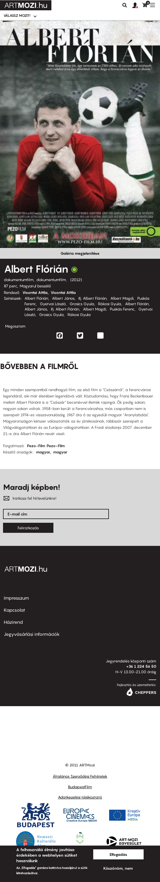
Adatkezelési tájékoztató (80, 797)
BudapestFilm (80, 787)
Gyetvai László (53, 303)
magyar (43, 452)
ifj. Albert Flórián (92, 298)
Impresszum (16, 598)
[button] (137, 5)
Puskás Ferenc (122, 309)
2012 (76, 279)
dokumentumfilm (19, 279)
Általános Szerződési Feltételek (80, 776)
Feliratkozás (28, 528)
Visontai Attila (35, 292)
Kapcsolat (14, 610)
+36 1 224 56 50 (141, 666)
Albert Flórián (36, 298)
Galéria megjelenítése (80, 253)
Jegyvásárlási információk (32, 634)
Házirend (13, 622)
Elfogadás (118, 854)
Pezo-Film (36, 445)
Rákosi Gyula (109, 303)
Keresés (124, 5)
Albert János (63, 298)
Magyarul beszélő (35, 286)
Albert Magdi (122, 298)
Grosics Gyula (82, 303)
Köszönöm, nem (118, 868)
